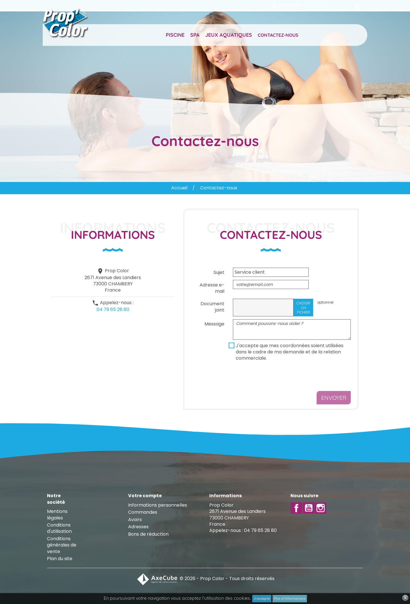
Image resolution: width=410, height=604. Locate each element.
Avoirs (135, 519)
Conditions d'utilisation (59, 528)
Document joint (212, 306)
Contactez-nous (278, 35)
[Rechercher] (332, 5)
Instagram (320, 508)
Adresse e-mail (212, 288)
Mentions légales (57, 514)
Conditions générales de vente (61, 545)
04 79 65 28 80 (113, 309)
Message (214, 324)
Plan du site (59, 558)
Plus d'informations (290, 598)
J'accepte (262, 598)
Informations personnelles (157, 505)
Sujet (219, 272)
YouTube (308, 508)
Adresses (138, 526)
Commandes (142, 512)
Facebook (296, 508)
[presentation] (276, 377)
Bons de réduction (148, 534)
